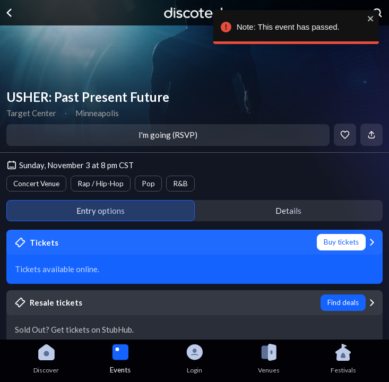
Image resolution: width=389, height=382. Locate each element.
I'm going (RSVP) (168, 135)
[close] (371, 18)
